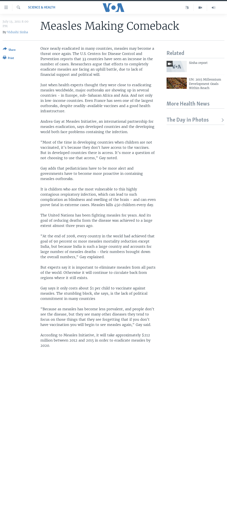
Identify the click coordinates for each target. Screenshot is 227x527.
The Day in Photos (195, 120)
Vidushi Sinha (17, 32)
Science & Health (41, 7)
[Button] (9, 50)
